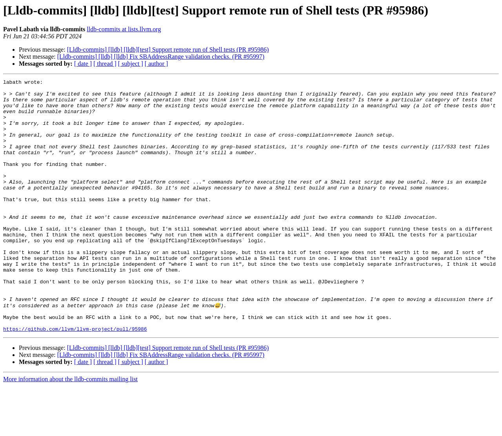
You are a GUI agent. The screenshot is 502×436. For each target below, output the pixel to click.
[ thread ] (104, 63)
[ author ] (156, 63)
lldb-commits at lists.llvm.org (124, 29)
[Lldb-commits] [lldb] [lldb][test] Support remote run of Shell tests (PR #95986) (168, 49)
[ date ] (83, 63)
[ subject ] (130, 63)
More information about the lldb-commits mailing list (70, 429)
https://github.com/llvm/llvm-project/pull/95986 (75, 378)
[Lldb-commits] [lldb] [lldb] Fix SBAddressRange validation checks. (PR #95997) (160, 56)
